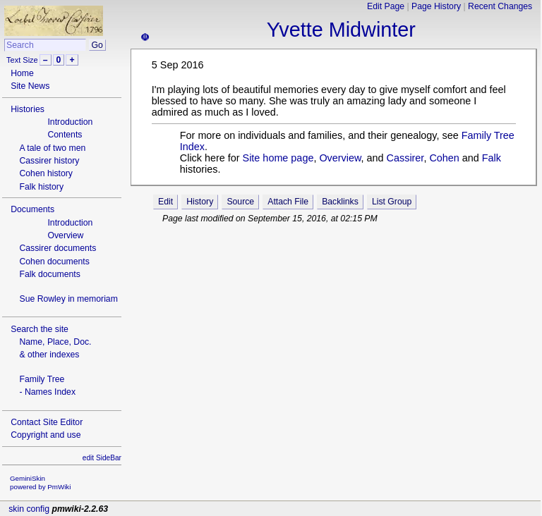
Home (22, 73)
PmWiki (59, 487)
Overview (65, 235)
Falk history (41, 187)
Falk (491, 158)
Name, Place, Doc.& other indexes (55, 348)
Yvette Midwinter (341, 29)
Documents (32, 209)
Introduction (69, 122)
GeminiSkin (27, 478)
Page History (436, 6)
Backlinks (340, 202)
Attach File (287, 202)
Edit (165, 202)
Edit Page (385, 6)
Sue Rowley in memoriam (68, 299)
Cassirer (405, 158)
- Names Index (47, 392)
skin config (28, 509)
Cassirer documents (57, 248)
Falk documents (49, 274)
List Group (391, 202)
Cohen (444, 158)
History (199, 202)
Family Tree (41, 379)
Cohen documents (54, 261)
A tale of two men (52, 148)
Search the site (39, 329)
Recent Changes (500, 6)
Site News (30, 86)
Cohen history (46, 173)
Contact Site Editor (47, 422)
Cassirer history (49, 161)
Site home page (278, 158)
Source (240, 202)
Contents (64, 135)
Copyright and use (45, 435)
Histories (27, 109)
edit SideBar (102, 458)
